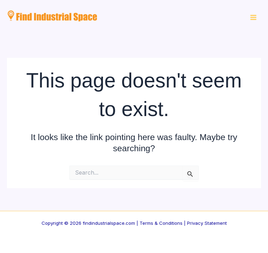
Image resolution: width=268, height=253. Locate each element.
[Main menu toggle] (253, 17)
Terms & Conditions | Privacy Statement (183, 223)
